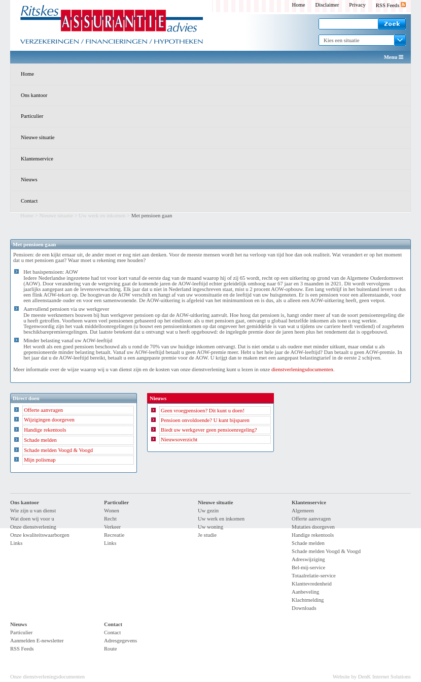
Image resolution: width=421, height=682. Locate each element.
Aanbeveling (305, 592)
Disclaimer (327, 5)
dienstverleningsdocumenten (302, 369)
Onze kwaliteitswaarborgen (39, 535)
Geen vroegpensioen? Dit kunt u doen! (202, 410)
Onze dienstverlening (33, 527)
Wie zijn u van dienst (33, 510)
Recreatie (114, 535)
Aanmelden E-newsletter (37, 640)
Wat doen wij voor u (32, 519)
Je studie (207, 535)
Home (298, 5)
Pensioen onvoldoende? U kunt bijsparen (205, 420)
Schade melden (40, 440)
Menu (393, 57)
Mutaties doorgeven (313, 527)
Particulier (32, 116)
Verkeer (112, 527)
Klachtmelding (308, 600)
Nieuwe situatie (38, 137)
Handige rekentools (45, 430)
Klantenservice (37, 158)
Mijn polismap (39, 460)
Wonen (111, 510)
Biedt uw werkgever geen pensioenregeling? (209, 430)
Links (16, 543)
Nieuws (29, 179)
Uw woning (210, 527)
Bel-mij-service (308, 567)
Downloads (304, 608)
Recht (110, 519)
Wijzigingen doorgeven (49, 420)
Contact (29, 201)
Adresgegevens (120, 640)
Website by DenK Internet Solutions (372, 676)
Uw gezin (208, 510)
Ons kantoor (34, 95)
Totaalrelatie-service (314, 575)
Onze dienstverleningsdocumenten (47, 676)
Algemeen (303, 510)
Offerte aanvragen (43, 410)
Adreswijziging (308, 559)
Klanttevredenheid (312, 584)
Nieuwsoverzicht (179, 439)
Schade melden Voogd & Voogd (58, 450)
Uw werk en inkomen (102, 215)
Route (110, 649)
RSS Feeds (391, 5)
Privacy (357, 5)
